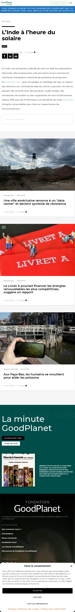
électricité (68, 100)
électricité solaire (13, 82)
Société (6, 21)
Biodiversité (11, 369)
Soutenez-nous (9, 542)
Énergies (9, 195)
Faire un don (59, 3)
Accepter (37, 591)
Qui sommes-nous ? (11, 529)
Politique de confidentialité (53, 609)
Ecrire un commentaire (15, 119)
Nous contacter (9, 538)
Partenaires (7, 534)
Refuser (38, 597)
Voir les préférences (37, 604)
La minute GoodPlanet (13, 547)
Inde (4, 46)
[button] (71, 566)
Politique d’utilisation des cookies (23, 609)
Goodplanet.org (13, 438)
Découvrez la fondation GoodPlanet (19, 551)
